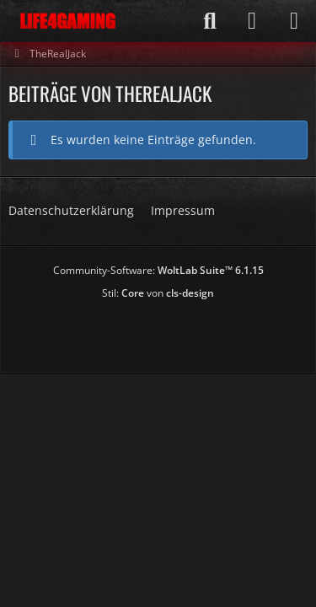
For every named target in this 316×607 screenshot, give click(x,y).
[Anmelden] (252, 21)
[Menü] (294, 21)
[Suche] (210, 21)
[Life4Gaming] (68, 21)
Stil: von (158, 293)
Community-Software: (158, 270)
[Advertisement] (162, 330)
